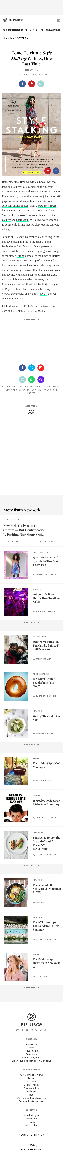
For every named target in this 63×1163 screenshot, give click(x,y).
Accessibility (31, 1088)
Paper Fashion (13, 289)
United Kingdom (31, 1115)
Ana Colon (31, 70)
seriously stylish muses (15, 205)
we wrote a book (35, 182)
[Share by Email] (40, 83)
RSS (31, 1095)
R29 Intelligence (31, 1057)
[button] (31, 84)
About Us (31, 1044)
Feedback (31, 1054)
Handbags (44, 390)
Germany (31, 1118)
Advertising (31, 1051)
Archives (31, 1091)
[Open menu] (58, 19)
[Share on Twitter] (31, 367)
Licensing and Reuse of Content (31, 1061)
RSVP (43, 293)
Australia (31, 1125)
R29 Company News (31, 1075)
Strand (20, 255)
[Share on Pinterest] (31, 83)
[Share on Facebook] (22, 83)
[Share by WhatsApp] (31, 379)
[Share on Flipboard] (40, 367)
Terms (31, 1078)
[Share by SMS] (40, 379)
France (31, 1122)
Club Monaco (10, 306)
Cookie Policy (31, 1085)
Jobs (31, 1048)
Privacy (31, 1081)
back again (22, 219)
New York (31, 215)
